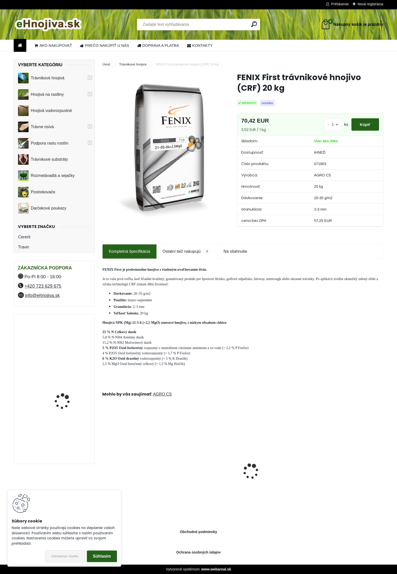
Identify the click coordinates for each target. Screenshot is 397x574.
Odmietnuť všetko (64, 556)
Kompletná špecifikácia (129, 251)
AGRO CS (162, 394)
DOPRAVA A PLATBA (158, 45)
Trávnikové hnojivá (41, 78)
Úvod (106, 64)
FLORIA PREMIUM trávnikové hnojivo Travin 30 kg (67, 342)
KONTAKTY (200, 45)
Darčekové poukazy (42, 208)
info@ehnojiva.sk (42, 295)
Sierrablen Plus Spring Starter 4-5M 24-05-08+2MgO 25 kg (135, 476)
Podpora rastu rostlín (43, 143)
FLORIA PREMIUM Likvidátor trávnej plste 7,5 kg (68, 386)
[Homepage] (20, 45)
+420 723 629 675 (43, 286)
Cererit (24, 237)
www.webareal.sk (216, 569)
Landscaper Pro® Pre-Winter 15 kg (348, 476)
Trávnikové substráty (43, 159)
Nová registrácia (370, 4)
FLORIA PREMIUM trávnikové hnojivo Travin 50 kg (67, 436)
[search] (254, 24)
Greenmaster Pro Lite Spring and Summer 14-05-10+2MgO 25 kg (278, 476)
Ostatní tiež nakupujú (187, 251)
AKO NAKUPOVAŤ (53, 45)
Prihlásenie (340, 4)
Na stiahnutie (235, 251)
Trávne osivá (36, 127)
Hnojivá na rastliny (41, 94)
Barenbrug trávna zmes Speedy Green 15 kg (205, 481)
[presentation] (105, 462)
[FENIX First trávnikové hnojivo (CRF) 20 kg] (161, 148)
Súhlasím (102, 556)
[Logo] (48, 24)
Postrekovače (36, 192)
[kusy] (329, 124)
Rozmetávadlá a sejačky (46, 175)
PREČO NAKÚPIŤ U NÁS (104, 45)
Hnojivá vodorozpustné (45, 110)
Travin (23, 247)
